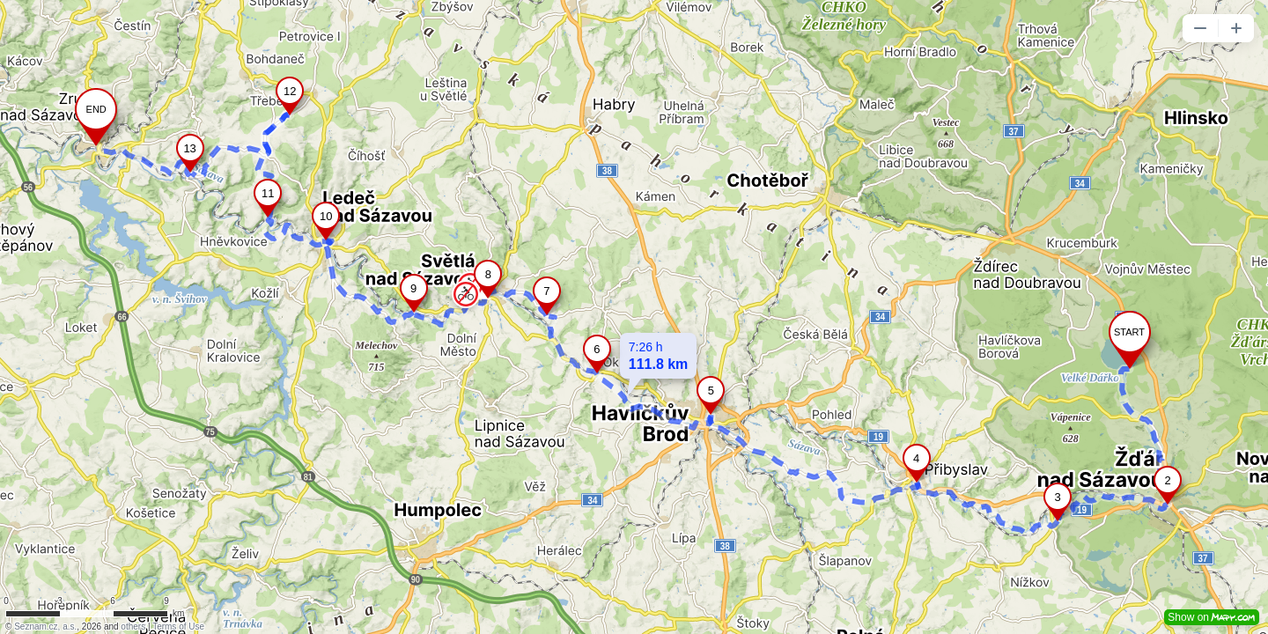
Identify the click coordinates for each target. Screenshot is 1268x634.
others (133, 626)
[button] (1200, 28)
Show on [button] (1212, 617)
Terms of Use (178, 626)
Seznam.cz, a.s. (45, 626)
